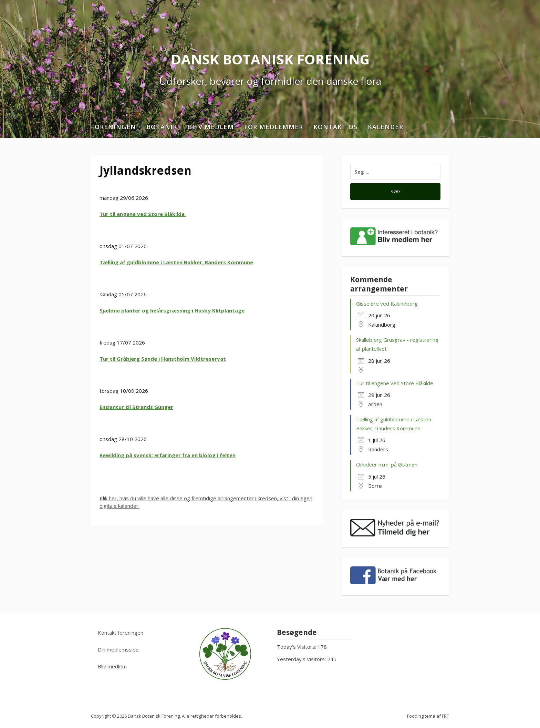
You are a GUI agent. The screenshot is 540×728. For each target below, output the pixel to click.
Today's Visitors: (297, 646)
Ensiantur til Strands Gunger (136, 406)
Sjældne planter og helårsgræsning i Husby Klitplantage (172, 310)
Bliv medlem (211, 127)
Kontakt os (335, 127)
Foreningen (113, 127)
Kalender (385, 127)
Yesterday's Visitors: (302, 659)
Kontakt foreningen (120, 632)
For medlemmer (273, 127)
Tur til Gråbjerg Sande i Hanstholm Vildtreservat (163, 358)
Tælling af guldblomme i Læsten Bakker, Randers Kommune (176, 262)
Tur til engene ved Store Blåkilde (143, 214)
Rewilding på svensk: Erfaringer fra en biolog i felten (168, 455)
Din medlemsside (118, 649)
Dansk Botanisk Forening (270, 59)
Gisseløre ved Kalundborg (387, 303)
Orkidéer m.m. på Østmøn (386, 464)
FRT (445, 716)
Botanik (161, 127)
